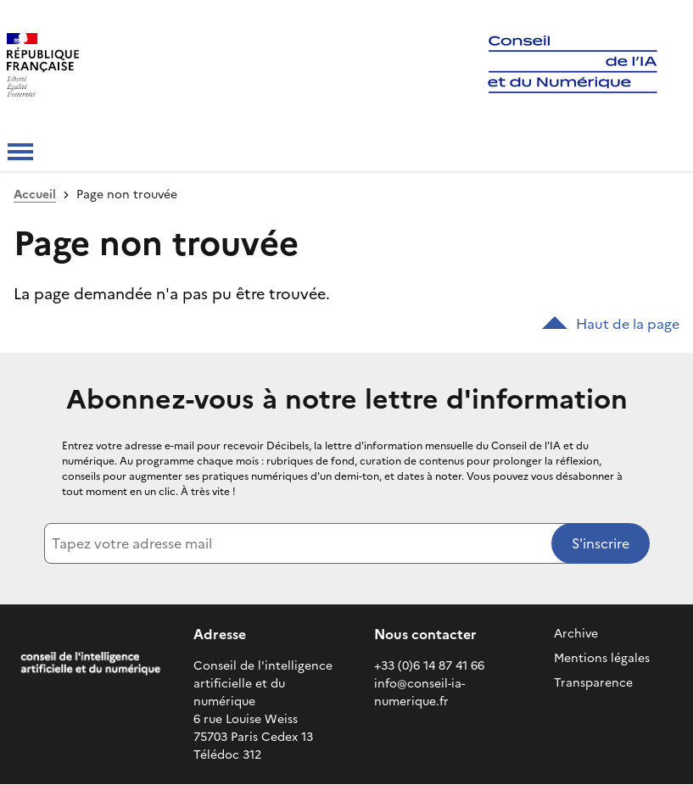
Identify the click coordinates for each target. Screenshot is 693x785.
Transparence (593, 683)
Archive (576, 634)
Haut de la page (610, 324)
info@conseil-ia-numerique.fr (419, 692)
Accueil (35, 194)
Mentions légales (602, 658)
